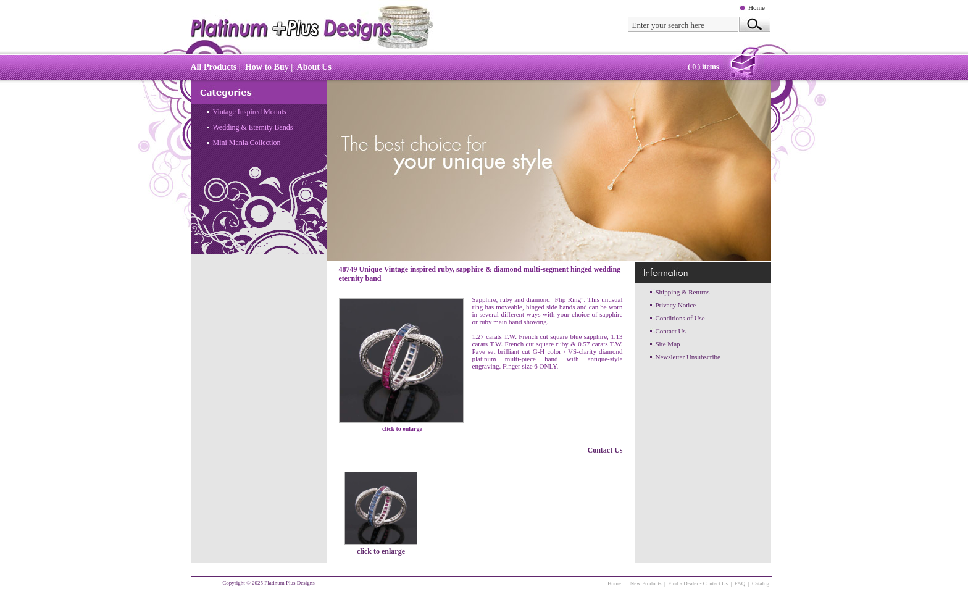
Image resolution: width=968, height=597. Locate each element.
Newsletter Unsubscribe (688, 357)
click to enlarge (402, 428)
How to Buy (267, 67)
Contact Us (605, 450)
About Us (314, 67)
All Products (214, 67)
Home (756, 7)
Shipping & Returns (683, 292)
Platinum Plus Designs (289, 583)
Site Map (668, 344)
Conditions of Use (680, 318)
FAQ (740, 583)
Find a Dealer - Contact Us (698, 583)
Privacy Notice (676, 305)
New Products (646, 583)
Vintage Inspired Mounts (249, 111)
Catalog (760, 583)
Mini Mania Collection (247, 142)
